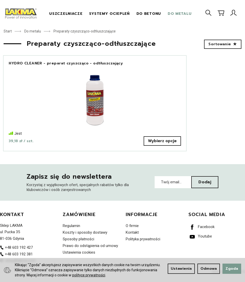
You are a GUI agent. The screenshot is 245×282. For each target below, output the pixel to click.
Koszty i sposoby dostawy (85, 237)
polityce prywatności (88, 275)
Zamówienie (79, 219)
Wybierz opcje (58, 146)
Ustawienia (181, 268)
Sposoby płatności (78, 244)
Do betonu (148, 13)
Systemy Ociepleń (109, 13)
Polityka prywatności (143, 244)
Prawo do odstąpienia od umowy (90, 251)
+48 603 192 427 (16, 252)
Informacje (142, 219)
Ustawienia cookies (79, 257)
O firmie (132, 231)
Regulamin (71, 231)
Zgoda (232, 268)
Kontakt (12, 219)
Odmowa (208, 268)
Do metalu (179, 13)
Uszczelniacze (65, 13)
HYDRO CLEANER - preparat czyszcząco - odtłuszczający (37, 66)
